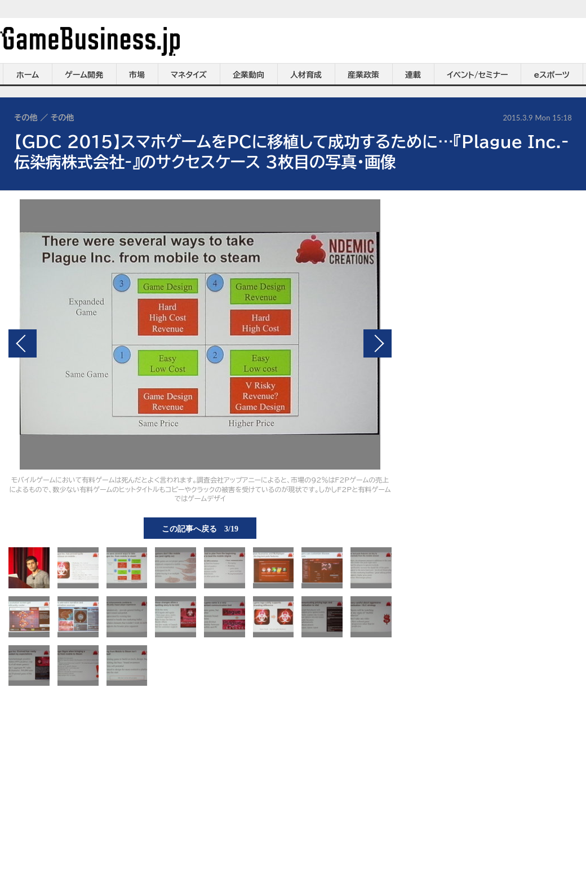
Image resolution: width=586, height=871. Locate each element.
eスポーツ (552, 75)
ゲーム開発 (84, 75)
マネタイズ (189, 75)
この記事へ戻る (200, 528)
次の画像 (377, 343)
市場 (137, 75)
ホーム (27, 75)
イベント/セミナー (477, 75)
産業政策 (363, 75)
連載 (413, 75)
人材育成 (306, 75)
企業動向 (248, 75)
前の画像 (22, 343)
